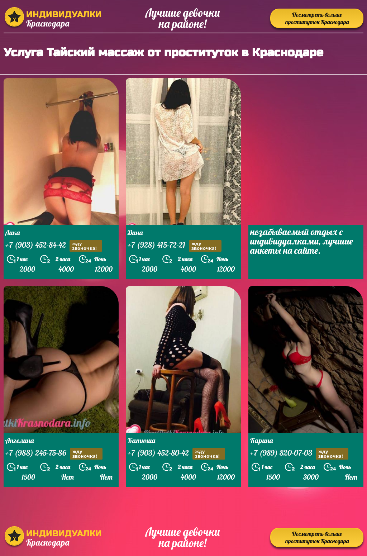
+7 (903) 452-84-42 (53, 246)
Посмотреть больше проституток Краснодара (317, 18)
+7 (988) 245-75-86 (54, 454)
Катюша (141, 440)
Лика (12, 232)
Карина (261, 440)
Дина (135, 232)
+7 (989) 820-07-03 (299, 454)
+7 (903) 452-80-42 (176, 454)
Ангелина (19, 440)
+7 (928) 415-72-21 (174, 246)
